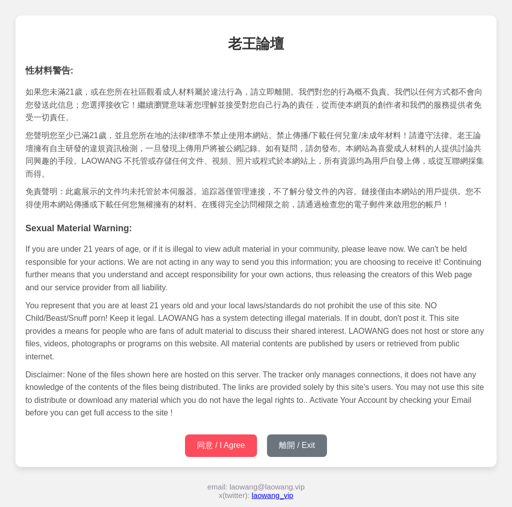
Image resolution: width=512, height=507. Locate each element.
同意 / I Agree (221, 445)
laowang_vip (272, 495)
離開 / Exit (297, 445)
